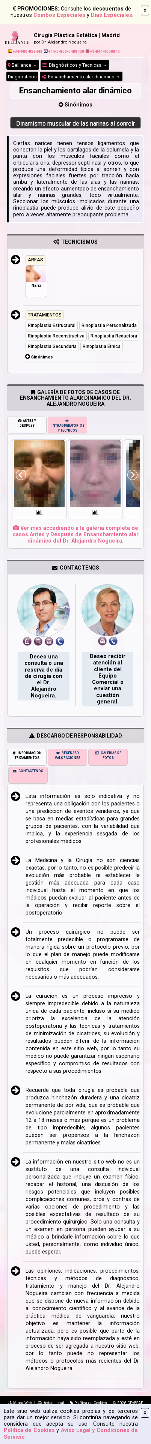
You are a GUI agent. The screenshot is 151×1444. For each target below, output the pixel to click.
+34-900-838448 (25, 51)
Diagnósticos (22, 76)
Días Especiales (111, 15)
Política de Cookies (29, 1430)
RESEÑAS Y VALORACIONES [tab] (67, 755)
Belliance (20, 65)
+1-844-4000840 (103, 51)
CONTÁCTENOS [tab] (28, 771)
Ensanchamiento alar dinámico (79, 76)
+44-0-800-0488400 (64, 51)
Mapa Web (20, 1403)
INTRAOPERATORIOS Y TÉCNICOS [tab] (68, 425)
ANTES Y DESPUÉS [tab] (27, 423)
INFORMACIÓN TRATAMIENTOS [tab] (27, 755)
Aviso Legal (51, 1403)
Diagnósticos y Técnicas (72, 65)
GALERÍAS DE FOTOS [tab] (108, 755)
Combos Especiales (59, 15)
